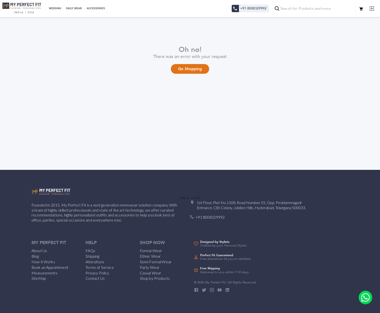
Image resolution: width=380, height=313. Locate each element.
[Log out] (372, 8)
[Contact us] (235, 8)
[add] (365, 297)
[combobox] (314, 8)
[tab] (54, 8)
